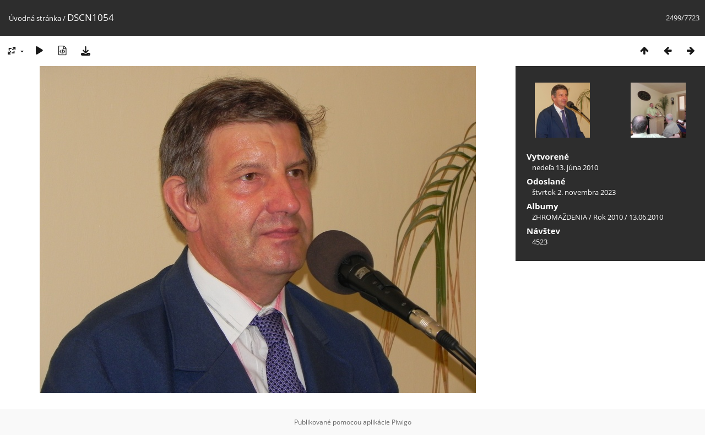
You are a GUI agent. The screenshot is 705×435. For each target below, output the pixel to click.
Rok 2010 (608, 217)
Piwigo (401, 422)
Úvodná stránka (35, 18)
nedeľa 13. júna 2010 (565, 167)
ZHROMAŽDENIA (559, 217)
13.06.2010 (646, 217)
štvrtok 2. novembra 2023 (574, 192)
